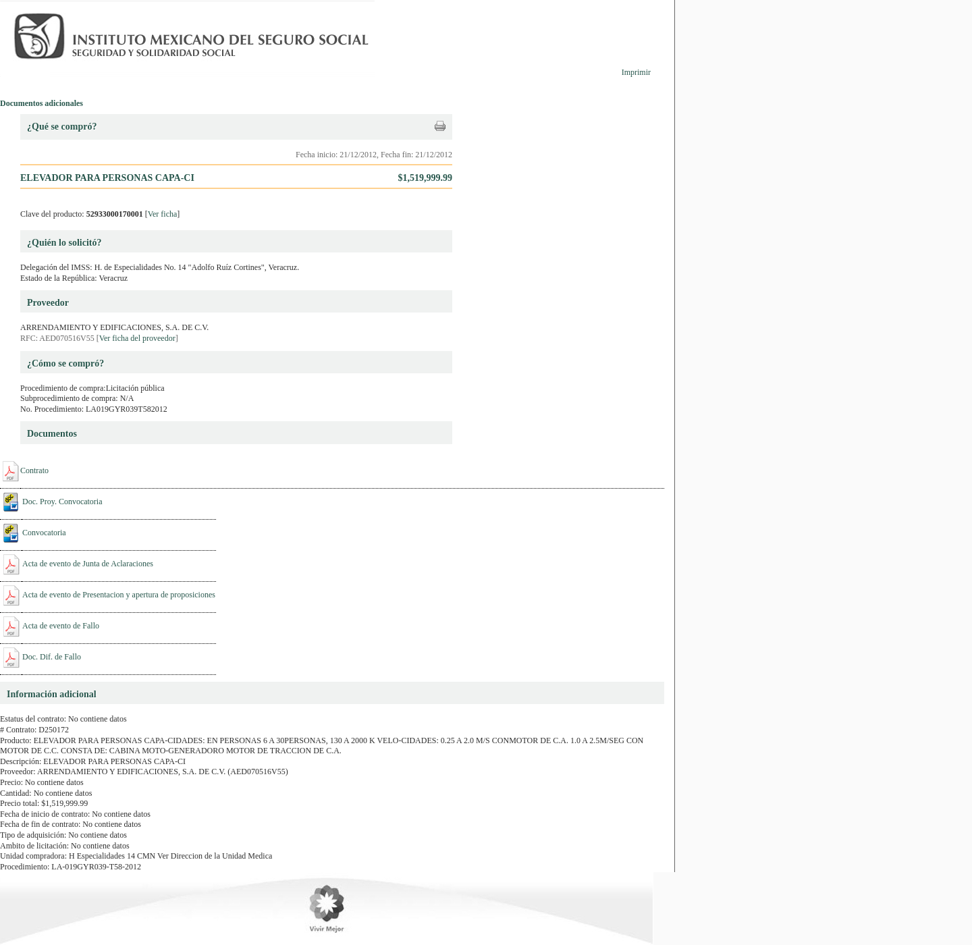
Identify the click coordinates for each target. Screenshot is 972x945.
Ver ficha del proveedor (137, 338)
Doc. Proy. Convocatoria (62, 501)
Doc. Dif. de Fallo (51, 657)
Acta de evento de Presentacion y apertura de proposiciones (118, 594)
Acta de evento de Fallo (60, 625)
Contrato (34, 470)
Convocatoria (44, 532)
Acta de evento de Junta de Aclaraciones (87, 563)
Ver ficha (163, 214)
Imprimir (636, 72)
